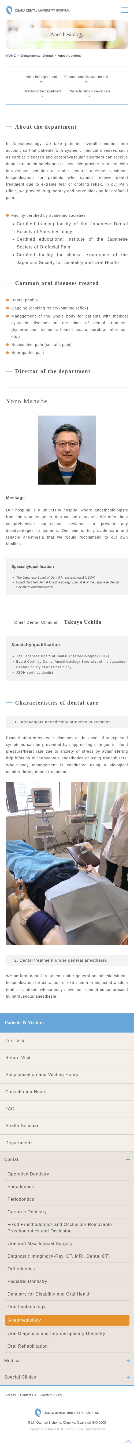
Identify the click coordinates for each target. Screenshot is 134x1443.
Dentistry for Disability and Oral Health (49, 1294)
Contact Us (28, 1395)
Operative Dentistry (28, 1174)
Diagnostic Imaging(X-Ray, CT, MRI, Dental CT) (59, 1256)
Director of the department (42, 91)
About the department (41, 77)
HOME (11, 55)
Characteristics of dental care (89, 91)
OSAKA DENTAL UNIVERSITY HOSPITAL (38, 11)
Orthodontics (21, 1269)
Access (10, 1395)
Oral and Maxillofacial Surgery (40, 1243)
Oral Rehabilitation (28, 1346)
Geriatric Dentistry (27, 1212)
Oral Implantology (27, 1306)
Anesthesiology (24, 1320)
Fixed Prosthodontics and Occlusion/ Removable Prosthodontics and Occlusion (60, 1227)
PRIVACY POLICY (51, 1395)
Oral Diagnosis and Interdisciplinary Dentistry (56, 1333)
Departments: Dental (37, 55)
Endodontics (21, 1186)
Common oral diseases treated (86, 77)
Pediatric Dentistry (27, 1281)
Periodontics (21, 1199)
